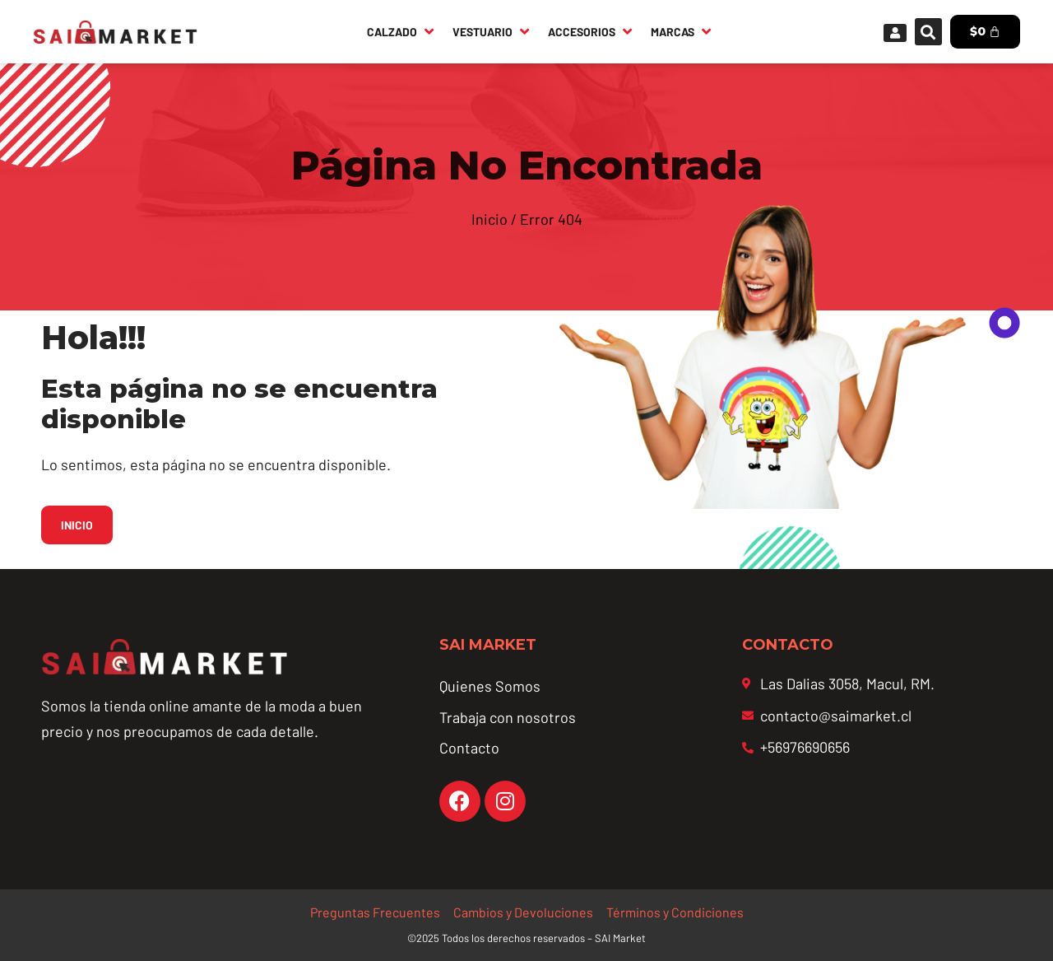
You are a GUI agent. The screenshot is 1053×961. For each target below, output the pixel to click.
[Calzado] (401, 31)
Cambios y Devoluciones (523, 912)
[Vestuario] (492, 31)
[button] (928, 31)
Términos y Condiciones (675, 912)
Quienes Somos (489, 686)
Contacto (469, 748)
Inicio (489, 219)
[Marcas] (681, 31)
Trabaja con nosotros (507, 717)
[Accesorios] (591, 31)
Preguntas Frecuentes (375, 912)
